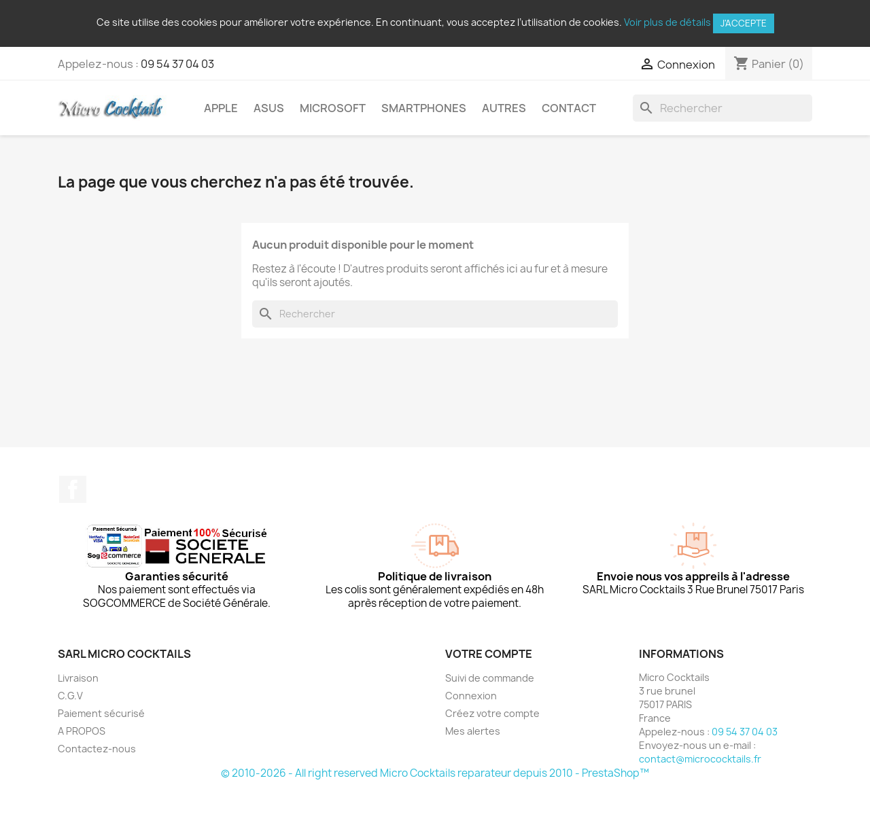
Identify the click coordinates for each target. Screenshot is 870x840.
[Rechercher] (722, 108)
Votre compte (488, 653)
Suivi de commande (489, 677)
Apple (221, 108)
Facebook (72, 489)
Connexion (471, 695)
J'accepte (743, 23)
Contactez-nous (97, 748)
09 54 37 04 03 (177, 63)
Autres (504, 108)
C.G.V (70, 695)
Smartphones (423, 108)
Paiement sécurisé (101, 713)
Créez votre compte (492, 713)
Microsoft (333, 108)
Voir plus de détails (667, 22)
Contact (569, 108)
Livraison (78, 677)
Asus (269, 108)
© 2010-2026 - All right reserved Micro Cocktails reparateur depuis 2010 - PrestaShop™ (435, 773)
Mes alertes (472, 730)
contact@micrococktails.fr (700, 758)
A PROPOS (81, 730)
